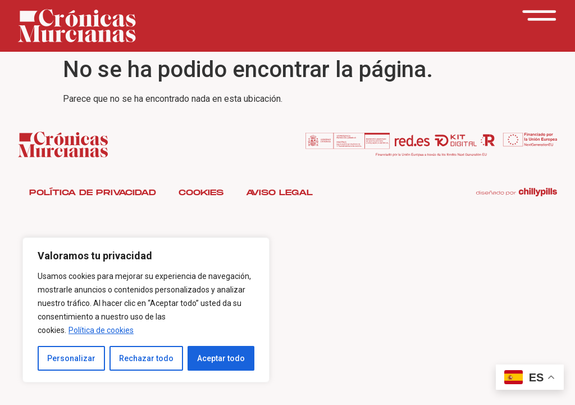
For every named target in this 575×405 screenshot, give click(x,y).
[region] (146, 309)
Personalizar (71, 358)
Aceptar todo (221, 358)
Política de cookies (101, 330)
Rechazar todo (146, 358)
